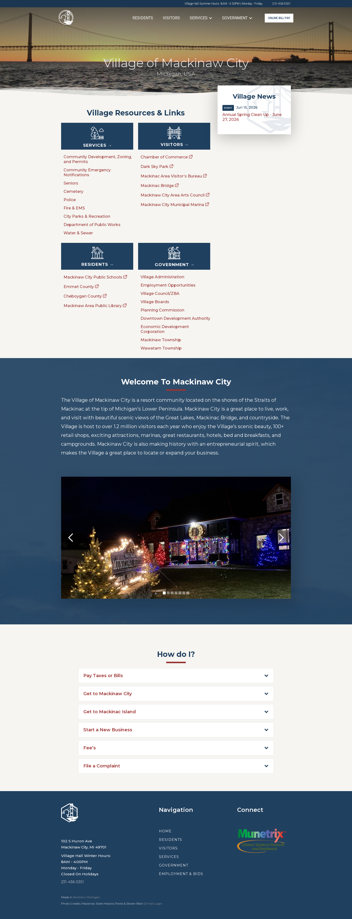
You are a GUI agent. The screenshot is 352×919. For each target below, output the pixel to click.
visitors (168, 848)
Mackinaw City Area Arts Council (173, 195)
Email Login (153, 903)
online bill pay (279, 18)
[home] (66, 18)
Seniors (71, 183)
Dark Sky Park (154, 166)
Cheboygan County (83, 296)
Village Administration (162, 277)
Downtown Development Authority (175, 318)
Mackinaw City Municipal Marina (172, 204)
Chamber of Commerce (164, 157)
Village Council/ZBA (160, 293)
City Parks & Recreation (87, 216)
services (169, 857)
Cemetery (73, 191)
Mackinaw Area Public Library (93, 305)
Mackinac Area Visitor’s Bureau (171, 176)
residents (170, 839)
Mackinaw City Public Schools (93, 277)
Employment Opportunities (168, 285)
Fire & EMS (74, 208)
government (173, 865)
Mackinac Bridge (157, 185)
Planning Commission (162, 310)
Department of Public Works (92, 224)
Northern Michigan (86, 897)
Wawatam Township (161, 348)
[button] (201, 18)
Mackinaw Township (161, 340)
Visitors (171, 18)
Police (70, 199)
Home (165, 831)
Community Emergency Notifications (87, 172)
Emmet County (79, 286)
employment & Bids (181, 874)
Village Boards (155, 301)
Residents (142, 18)
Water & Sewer (78, 233)
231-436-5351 (281, 3)
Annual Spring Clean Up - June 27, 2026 (252, 117)
